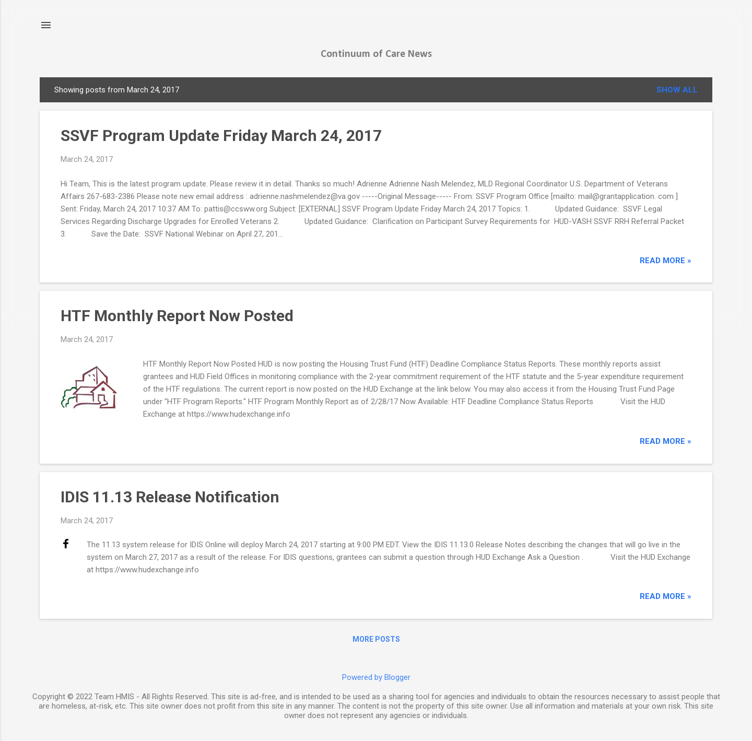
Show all (677, 90)
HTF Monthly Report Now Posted (177, 316)
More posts (376, 639)
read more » (665, 260)
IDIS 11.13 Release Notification (170, 497)
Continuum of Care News (376, 54)
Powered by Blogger (376, 677)
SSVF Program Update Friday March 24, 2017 (221, 135)
